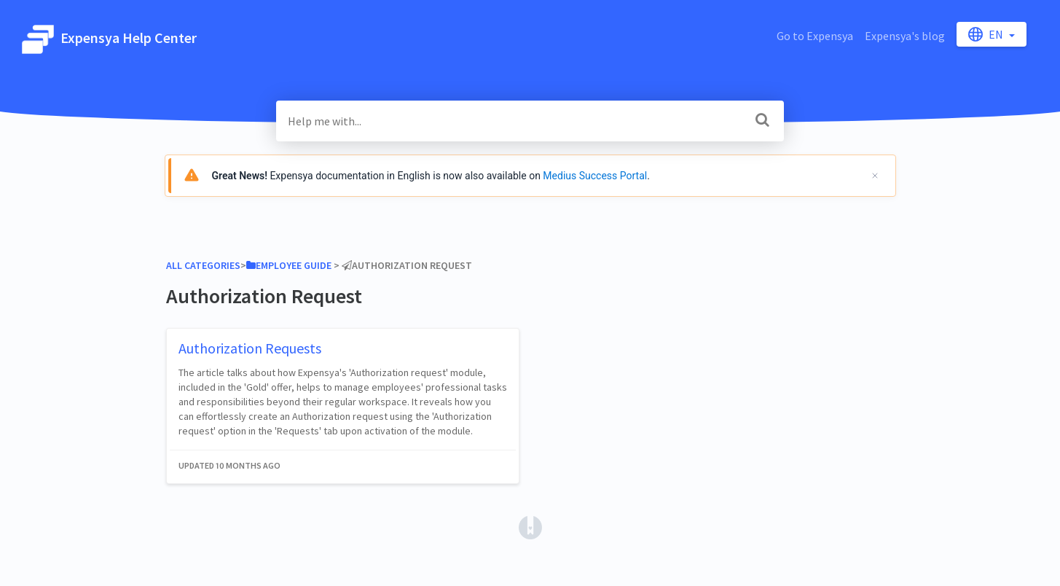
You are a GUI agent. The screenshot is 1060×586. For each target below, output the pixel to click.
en (986, 34)
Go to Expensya (815, 35)
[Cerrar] (875, 175)
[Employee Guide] (288, 265)
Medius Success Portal (595, 175)
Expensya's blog (905, 35)
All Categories (203, 265)
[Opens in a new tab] (530, 526)
